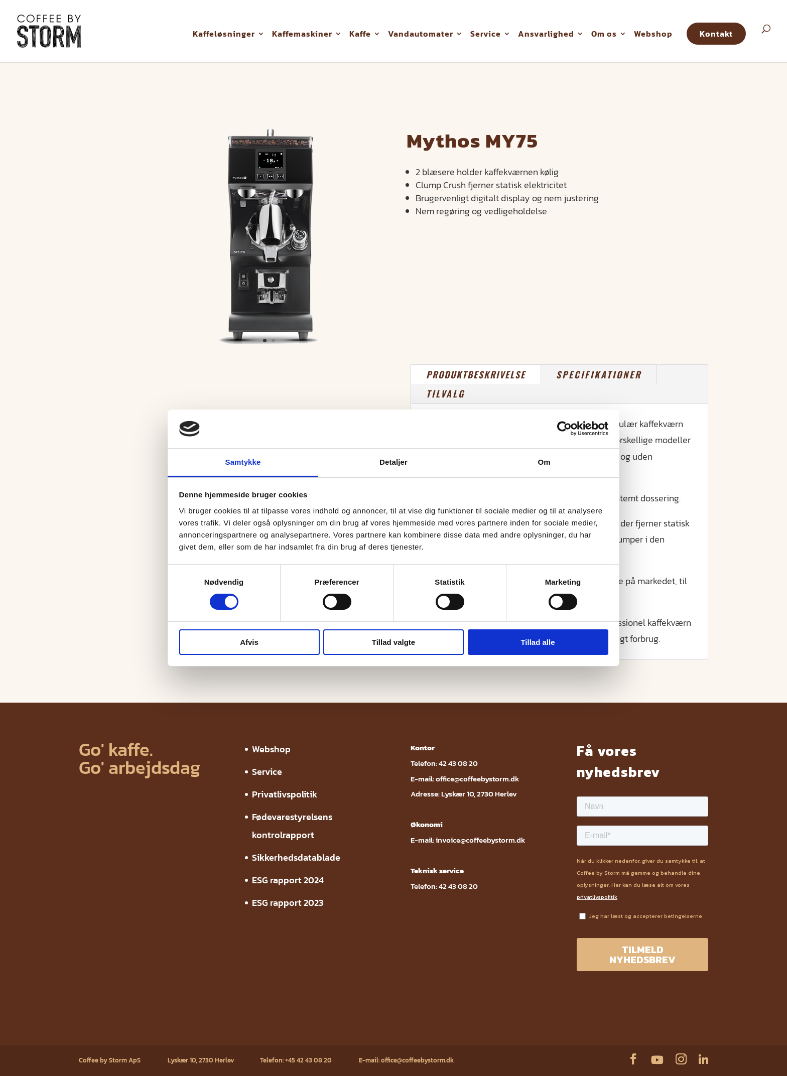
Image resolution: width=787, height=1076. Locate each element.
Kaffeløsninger (224, 34)
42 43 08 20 (458, 763)
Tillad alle (537, 642)
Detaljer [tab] (393, 462)
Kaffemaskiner (302, 34)
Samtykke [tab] (243, 462)
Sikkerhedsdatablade (296, 857)
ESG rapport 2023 (287, 902)
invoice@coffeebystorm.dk (480, 840)
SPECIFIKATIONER (598, 374)
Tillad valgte (393, 642)
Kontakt (716, 34)
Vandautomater (420, 34)
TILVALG (445, 393)
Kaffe (360, 34)
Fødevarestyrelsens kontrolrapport (232, 1029)
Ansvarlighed (546, 34)
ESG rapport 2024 (288, 880)
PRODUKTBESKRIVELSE (476, 374)
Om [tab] (544, 462)
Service (485, 34)
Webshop (653, 34)
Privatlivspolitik (284, 794)
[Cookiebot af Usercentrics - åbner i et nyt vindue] (564, 428)
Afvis (249, 642)
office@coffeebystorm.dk (477, 778)
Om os (604, 34)
